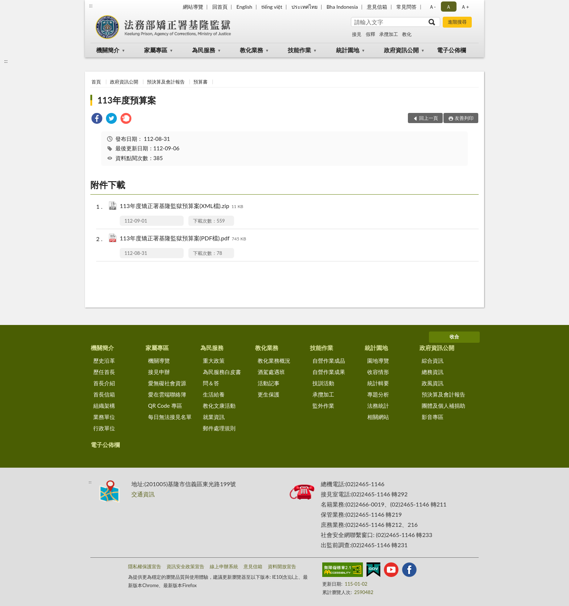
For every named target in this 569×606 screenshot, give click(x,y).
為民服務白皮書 (222, 372)
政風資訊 (432, 383)
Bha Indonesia (342, 7)
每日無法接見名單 (170, 417)
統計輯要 (378, 383)
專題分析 (378, 394)
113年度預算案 (126, 100)
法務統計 (378, 405)
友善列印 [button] (464, 118)
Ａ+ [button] (465, 7)
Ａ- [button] (432, 7)
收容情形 (378, 372)
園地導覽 (378, 360)
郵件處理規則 (219, 428)
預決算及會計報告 (166, 82)
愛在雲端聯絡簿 (167, 394)
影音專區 (432, 417)
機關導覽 (159, 360)
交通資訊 (143, 494)
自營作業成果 (328, 372)
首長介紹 (104, 383)
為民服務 (203, 49)
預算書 (200, 82)
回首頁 (220, 7)
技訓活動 (323, 383)
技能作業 (299, 49)
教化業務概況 (274, 360)
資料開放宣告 (282, 566)
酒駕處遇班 (271, 372)
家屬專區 (155, 49)
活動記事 (268, 383)
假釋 (370, 34)
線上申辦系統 (224, 566)
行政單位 (104, 428)
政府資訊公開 (401, 49)
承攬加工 (388, 34)
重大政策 (214, 360)
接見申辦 (159, 372)
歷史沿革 (104, 360)
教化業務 (251, 49)
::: (91, 5)
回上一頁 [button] (428, 118)
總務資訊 (432, 372)
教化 (407, 34)
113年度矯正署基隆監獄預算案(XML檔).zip (181, 206)
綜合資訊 (432, 360)
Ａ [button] (448, 7)
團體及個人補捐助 (443, 405)
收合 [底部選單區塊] (454, 336)
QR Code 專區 (165, 405)
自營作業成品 (328, 360)
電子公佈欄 (451, 49)
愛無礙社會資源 (167, 383)
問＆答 (211, 383)
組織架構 (104, 405)
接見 (356, 34)
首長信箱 (104, 394)
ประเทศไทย (304, 7)
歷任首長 (104, 372)
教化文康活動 (219, 405)
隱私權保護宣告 (144, 566)
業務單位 (104, 417)
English (244, 7)
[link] (96, 119)
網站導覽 (193, 7)
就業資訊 (214, 417)
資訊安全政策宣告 (185, 566)
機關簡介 (107, 49)
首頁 (96, 82)
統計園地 (347, 49)
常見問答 (406, 7)
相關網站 (378, 417)
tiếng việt (271, 7)
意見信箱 (377, 7)
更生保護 (268, 394)
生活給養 (214, 394)
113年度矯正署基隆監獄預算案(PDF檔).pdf (183, 239)
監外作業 (323, 405)
